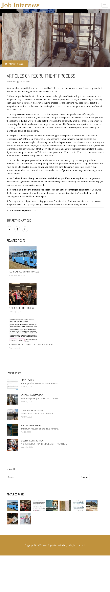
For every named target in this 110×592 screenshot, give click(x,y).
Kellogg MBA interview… (32, 395)
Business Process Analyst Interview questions (31, 344)
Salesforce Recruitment (32, 440)
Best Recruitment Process (21, 308)
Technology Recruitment (19, 81)
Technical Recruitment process (24, 271)
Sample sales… (28, 380)
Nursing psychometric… (32, 425)
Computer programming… (32, 410)
